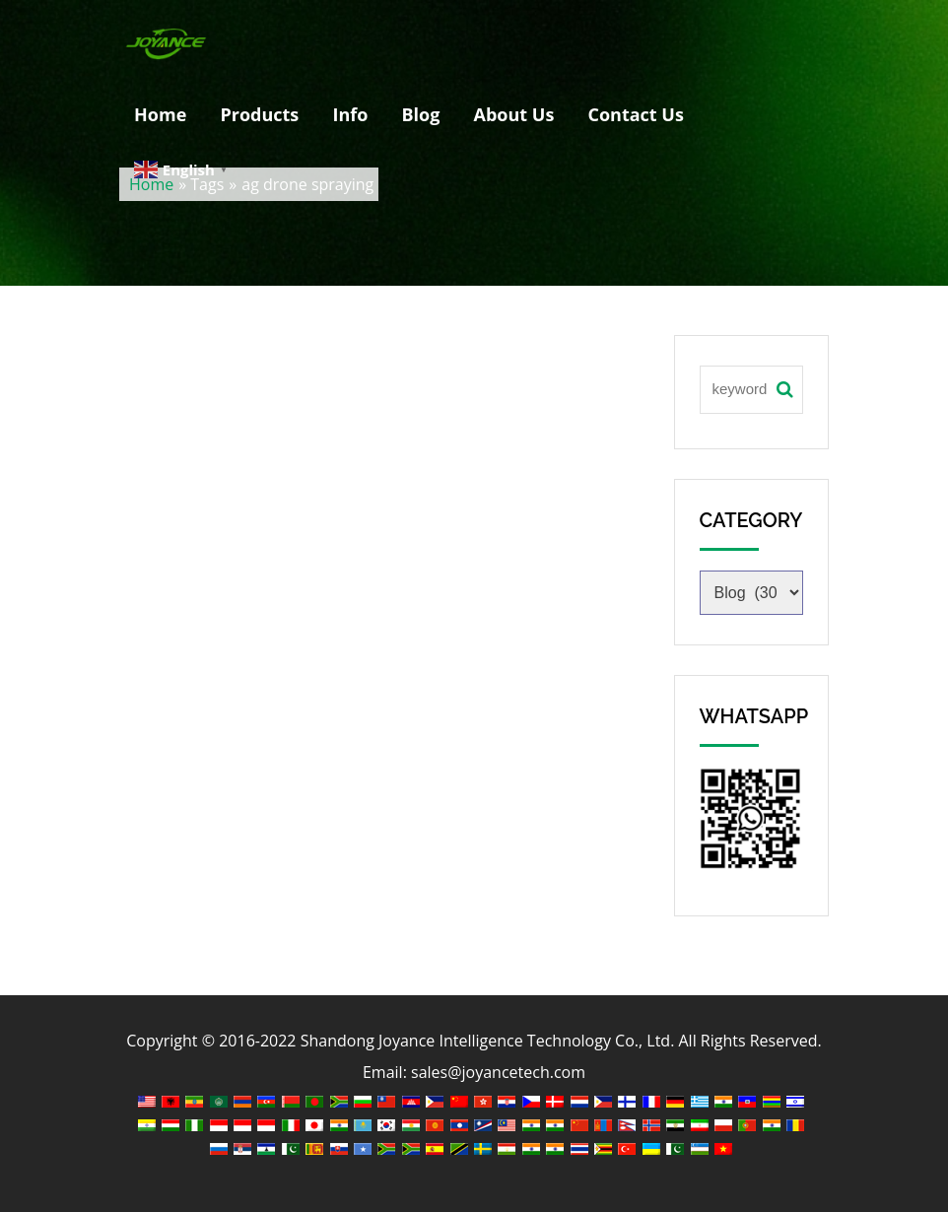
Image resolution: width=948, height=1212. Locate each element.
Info (350, 114)
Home (160, 114)
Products (259, 114)
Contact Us (636, 114)
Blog (420, 114)
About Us (514, 114)
